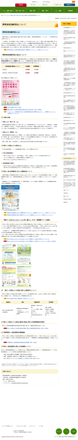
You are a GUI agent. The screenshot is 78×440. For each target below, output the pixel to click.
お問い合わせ (58, 431)
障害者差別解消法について (69, 158)
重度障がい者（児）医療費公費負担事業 (69, 79)
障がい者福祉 (24, 15)
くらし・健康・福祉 (11, 15)
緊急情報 (21, 4)
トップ (4, 15)
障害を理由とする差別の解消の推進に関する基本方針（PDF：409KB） (24, 109)
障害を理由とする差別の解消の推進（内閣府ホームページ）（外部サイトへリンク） (28, 49)
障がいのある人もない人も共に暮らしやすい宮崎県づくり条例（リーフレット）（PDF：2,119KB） (31, 241)
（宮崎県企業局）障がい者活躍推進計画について (69, 74)
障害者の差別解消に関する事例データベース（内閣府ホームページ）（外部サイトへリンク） (30, 215)
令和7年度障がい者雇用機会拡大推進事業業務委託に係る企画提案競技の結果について (69, 63)
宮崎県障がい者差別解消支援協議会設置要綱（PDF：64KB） (22, 342)
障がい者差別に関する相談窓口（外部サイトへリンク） (21, 298)
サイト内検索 (53, 2)
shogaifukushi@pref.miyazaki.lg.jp (19, 383)
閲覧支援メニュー (35, 1)
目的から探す (33, 4)
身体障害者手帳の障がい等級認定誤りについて (69, 176)
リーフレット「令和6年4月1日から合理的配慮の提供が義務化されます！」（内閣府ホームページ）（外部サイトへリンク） (31, 112)
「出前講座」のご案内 (22, 358)
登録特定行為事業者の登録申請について (69, 38)
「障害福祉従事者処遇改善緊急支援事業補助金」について (69, 43)
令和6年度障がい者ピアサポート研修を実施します (69, 139)
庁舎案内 (73, 431)
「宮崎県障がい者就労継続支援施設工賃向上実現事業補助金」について (69, 134)
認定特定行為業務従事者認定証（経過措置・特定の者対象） (69, 144)
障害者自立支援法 (67, 199)
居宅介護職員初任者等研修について (69, 124)
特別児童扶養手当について (69, 92)
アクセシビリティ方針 (21, 426)
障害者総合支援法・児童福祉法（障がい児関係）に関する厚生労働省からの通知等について (69, 185)
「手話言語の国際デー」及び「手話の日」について (69, 89)
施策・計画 (65, 196)
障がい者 (18, 15)
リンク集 (41, 426)
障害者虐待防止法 (67, 47)
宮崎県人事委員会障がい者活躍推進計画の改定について (69, 57)
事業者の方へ (69, 4)
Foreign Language (46, 1)
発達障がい (65, 202)
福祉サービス (66, 190)
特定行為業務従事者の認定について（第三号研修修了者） (69, 149)
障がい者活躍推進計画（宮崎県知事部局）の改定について (69, 102)
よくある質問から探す (57, 4)
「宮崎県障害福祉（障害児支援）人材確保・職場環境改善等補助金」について (69, 84)
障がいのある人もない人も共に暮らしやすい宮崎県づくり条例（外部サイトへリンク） (28, 239)
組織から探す (45, 4)
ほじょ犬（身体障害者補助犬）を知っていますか (69, 128)
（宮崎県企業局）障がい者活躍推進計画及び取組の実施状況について (69, 69)
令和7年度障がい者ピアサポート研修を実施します (69, 114)
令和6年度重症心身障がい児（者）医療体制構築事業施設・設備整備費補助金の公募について (69, 170)
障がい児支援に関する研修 (69, 179)
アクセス (66, 431)
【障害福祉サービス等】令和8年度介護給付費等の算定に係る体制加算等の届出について (69, 32)
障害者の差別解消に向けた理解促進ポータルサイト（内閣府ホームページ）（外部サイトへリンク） (31, 212)
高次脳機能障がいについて (69, 27)
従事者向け (65, 193)
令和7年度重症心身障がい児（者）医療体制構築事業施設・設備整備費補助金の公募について (69, 108)
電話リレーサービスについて (69, 51)
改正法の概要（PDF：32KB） (14, 107)
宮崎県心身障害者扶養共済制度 (69, 96)
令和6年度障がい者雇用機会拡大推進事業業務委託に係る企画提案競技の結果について (69, 163)
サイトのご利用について (7, 426)
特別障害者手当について (68, 117)
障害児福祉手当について (68, 120)
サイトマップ (32, 426)
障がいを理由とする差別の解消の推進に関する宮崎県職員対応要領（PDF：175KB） (28, 328)
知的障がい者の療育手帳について (69, 154)
